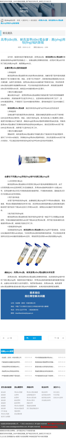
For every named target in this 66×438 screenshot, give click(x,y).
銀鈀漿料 (17, 403)
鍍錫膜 (3, 406)
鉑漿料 (16, 397)
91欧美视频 (44, 436)
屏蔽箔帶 (30, 403)
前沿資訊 (34, 20)
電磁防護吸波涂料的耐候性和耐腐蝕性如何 (49, 371)
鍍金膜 (3, 392)
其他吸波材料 (46, 400)
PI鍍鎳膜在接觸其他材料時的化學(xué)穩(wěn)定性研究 (20, 362)
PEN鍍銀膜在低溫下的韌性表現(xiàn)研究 (49, 376)
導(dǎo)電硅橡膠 (32, 392)
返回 (34, 338)
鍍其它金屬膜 (5, 416)
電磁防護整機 (31, 406)
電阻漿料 (17, 411)
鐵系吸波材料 (46, 397)
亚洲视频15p (11, 436)
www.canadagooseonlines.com (16, 426)
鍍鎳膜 (3, 403)
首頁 (18, 20)
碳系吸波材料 (46, 395)
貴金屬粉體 (18, 414)
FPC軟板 (4, 411)
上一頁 (9, 338)
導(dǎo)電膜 (5, 414)
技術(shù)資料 (58, 397)
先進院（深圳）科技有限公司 (11, 357)
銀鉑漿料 (17, 400)
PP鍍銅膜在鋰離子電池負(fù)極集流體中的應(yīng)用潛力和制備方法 (25, 376)
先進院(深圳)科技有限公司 (9, 424)
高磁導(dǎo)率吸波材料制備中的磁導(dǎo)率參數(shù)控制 (21, 371)
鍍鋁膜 (3, 408)
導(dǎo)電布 (31, 400)
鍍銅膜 (3, 397)
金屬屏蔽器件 (31, 395)
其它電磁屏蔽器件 (33, 408)
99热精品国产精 (34, 436)
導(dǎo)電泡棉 (31, 397)
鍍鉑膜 (3, 400)
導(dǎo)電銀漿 (19, 408)
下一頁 (56, 338)
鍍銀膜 (3, 395)
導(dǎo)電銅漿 (19, 406)
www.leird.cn (29, 424)
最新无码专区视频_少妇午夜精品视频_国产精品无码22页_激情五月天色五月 (25, 1)
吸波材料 (45, 392)
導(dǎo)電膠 (18, 392)
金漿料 (16, 395)
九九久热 (3, 436)
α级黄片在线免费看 (22, 436)
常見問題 (56, 395)
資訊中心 (25, 20)
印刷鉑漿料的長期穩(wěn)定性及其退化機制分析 (18, 367)
